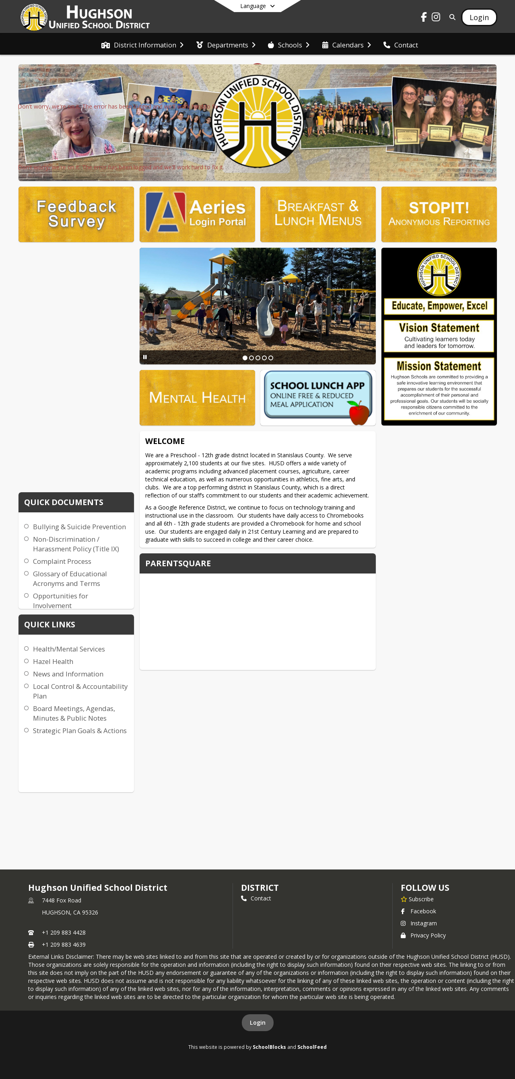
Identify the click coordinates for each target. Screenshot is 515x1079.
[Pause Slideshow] (145, 357)
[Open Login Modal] (479, 17)
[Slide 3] (257, 358)
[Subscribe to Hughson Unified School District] (417, 898)
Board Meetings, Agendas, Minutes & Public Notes (74, 713)
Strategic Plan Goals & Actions (80, 730)
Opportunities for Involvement (60, 600)
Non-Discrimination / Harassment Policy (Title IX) (76, 543)
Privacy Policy (423, 935)
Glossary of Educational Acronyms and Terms (70, 578)
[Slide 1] (245, 358)
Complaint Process (62, 561)
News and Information (68, 673)
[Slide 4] (264, 358)
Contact (256, 898)
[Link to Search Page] (450, 17)
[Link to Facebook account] (424, 18)
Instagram (419, 923)
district (260, 887)
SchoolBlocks (269, 1047)
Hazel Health (53, 661)
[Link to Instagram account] (436, 18)
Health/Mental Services (69, 649)
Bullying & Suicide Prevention (79, 526)
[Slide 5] (270, 358)
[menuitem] (142, 44)
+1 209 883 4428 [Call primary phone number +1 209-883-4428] (64, 932)
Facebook (418, 911)
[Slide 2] (251, 358)
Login (258, 1022)
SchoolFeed (312, 1047)
